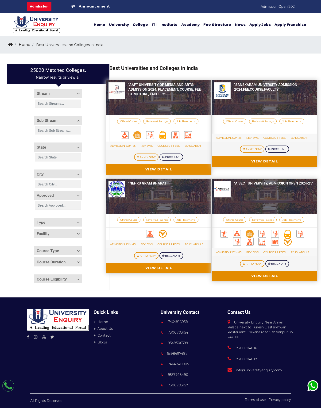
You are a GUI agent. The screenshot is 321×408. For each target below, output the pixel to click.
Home (99, 24)
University (119, 24)
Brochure (171, 157)
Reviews (146, 145)
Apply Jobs (260, 24)
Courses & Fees (169, 145)
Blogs (100, 342)
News (240, 24)
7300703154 (174, 332)
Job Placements (186, 121)
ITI (154, 24)
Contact (102, 335)
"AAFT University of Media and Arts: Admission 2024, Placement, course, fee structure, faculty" (164, 89)
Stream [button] (43, 93)
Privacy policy (280, 400)
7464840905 (175, 364)
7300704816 (242, 348)
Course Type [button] (48, 250)
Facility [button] (43, 233)
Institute (169, 24)
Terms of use (255, 400)
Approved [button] (45, 195)
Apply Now (146, 157)
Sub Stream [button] (47, 120)
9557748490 (174, 375)
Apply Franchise (290, 24)
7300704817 (242, 359)
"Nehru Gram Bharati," (148, 183)
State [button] (41, 147)
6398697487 (174, 353)
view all (74, 77)
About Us (103, 329)
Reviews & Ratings (157, 121)
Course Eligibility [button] (52, 279)
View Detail (158, 169)
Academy (190, 24)
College (140, 24)
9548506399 (174, 343)
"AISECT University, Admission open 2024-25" (273, 183)
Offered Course (128, 121)
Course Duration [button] (51, 262)
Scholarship (194, 145)
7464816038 (174, 322)
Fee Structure (217, 24)
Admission (39, 6)
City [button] (40, 174)
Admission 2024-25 (122, 145)
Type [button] (41, 222)
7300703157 (174, 385)
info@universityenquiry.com (255, 370)
